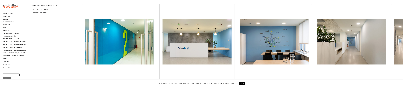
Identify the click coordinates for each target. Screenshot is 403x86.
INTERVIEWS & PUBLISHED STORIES (13, 56)
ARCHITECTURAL (8, 13)
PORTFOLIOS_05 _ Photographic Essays (14, 50)
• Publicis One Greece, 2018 (39, 12)
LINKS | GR (6, 67)
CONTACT (6, 61)
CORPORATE (6, 19)
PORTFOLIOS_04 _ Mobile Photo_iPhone (14, 42)
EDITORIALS (6, 25)
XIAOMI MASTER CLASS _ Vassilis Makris (15, 53)
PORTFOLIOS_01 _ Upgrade (11, 33)
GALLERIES (6, 30)
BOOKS (5, 27)
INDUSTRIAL (6, 16)
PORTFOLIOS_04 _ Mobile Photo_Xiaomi (14, 44)
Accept (242, 83)
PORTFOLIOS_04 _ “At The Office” (12, 47)
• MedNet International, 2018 (40, 10)
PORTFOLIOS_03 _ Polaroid (11, 39)
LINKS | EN (6, 64)
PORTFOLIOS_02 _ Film (9, 36)
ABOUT (5, 58)
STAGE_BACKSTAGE (8, 22)
